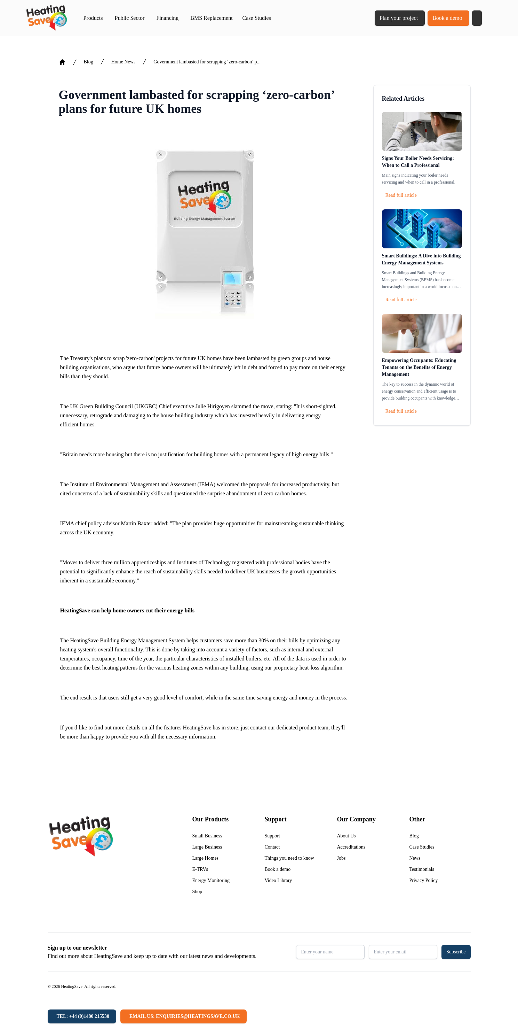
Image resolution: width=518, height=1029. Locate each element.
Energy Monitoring (211, 880)
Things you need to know (289, 858)
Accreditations (351, 847)
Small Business (207, 835)
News (415, 858)
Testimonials (421, 869)
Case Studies (256, 18)
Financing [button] (167, 18)
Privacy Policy (423, 880)
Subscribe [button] (455, 951)
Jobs (341, 858)
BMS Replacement (211, 18)
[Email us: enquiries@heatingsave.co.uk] (183, 1016)
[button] (477, 18)
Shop (197, 891)
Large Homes (205, 858)
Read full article (401, 195)
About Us (346, 835)
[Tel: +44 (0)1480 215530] (82, 1016)
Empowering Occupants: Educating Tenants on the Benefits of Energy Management (419, 367)
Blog (88, 61)
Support (272, 835)
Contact (272, 847)
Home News (123, 61)
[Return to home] (46, 18)
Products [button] (93, 18)
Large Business (207, 847)
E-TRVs (200, 869)
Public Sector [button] (130, 18)
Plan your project (399, 18)
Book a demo (447, 18)
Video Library (278, 880)
